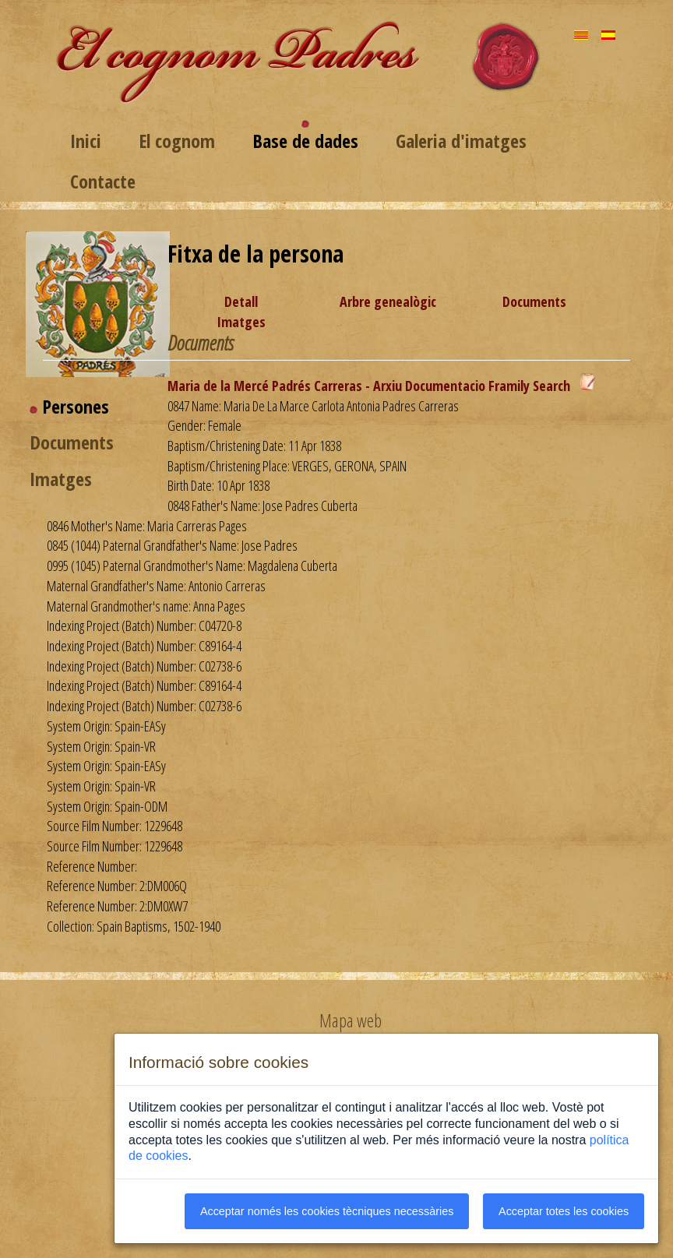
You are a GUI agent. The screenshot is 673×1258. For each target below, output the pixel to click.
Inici (85, 140)
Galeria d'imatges (461, 140)
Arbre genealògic (388, 301)
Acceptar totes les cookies (564, 1211)
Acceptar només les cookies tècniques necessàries (327, 1211)
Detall (241, 301)
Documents (534, 301)
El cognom (177, 140)
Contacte (103, 181)
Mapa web (350, 1020)
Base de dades (305, 140)
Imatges (241, 321)
